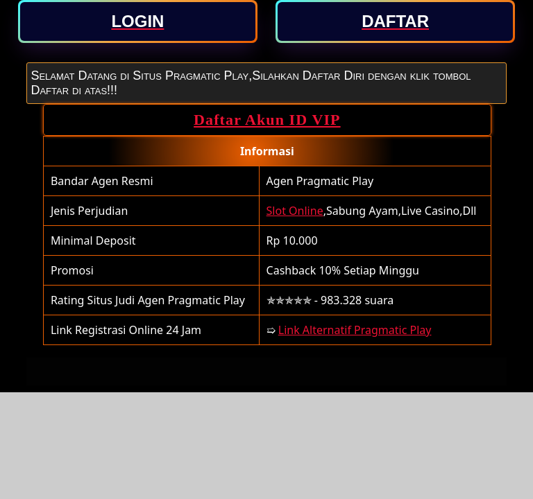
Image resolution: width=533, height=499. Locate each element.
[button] (138, 21)
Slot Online (294, 210)
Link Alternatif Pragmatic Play (355, 330)
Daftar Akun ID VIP (267, 119)
